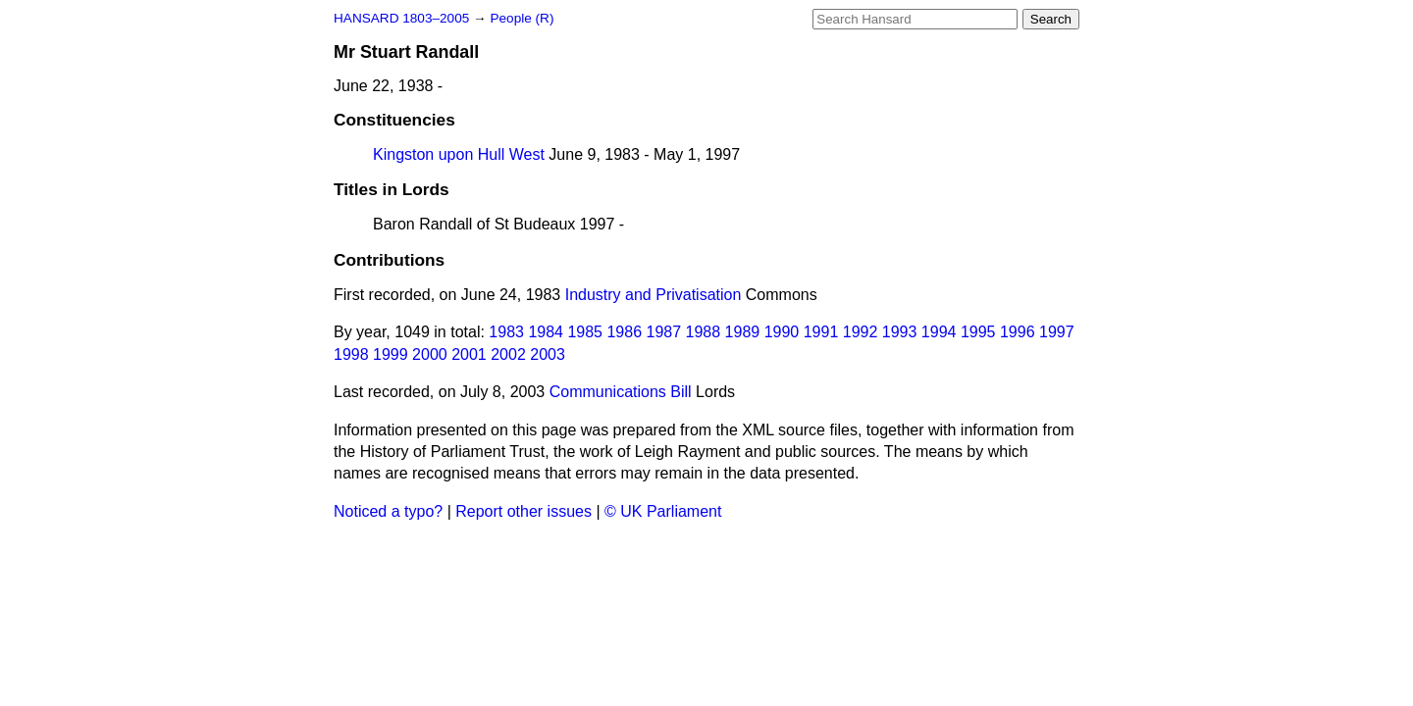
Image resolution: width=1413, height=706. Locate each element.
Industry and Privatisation (653, 294)
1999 (390, 354)
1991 (821, 332)
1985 (584, 332)
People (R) (521, 18)
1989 (742, 332)
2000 (429, 354)
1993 (899, 332)
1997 (1056, 332)
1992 (860, 332)
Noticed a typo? (388, 511)
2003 (547, 354)
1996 (1017, 332)
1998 (351, 354)
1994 (939, 332)
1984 (545, 332)
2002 (508, 354)
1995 (978, 332)
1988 (703, 332)
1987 (664, 332)
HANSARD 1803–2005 (401, 18)
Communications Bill (621, 391)
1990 (782, 332)
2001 (469, 354)
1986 (624, 332)
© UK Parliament (662, 511)
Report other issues (523, 511)
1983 (506, 332)
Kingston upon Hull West (459, 154)
